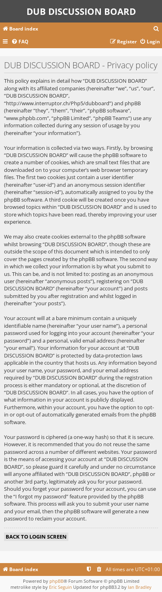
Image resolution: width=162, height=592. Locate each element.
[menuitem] (156, 29)
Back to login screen (36, 536)
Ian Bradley (140, 587)
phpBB (56, 581)
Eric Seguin (60, 587)
